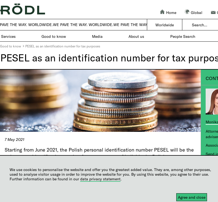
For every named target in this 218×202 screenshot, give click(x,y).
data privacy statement (100, 179)
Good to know (10, 46)
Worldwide (164, 24)
